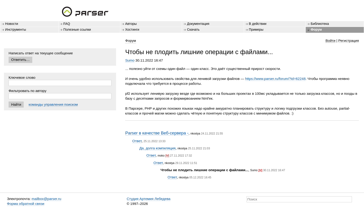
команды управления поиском (53, 104)
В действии (257, 24)
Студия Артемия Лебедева (148, 199)
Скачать (193, 29)
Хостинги (132, 29)
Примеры (256, 29)
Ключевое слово (22, 77)
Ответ (137, 141)
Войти (330, 41)
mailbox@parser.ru (46, 199)
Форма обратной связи (25, 204)
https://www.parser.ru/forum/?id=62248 (275, 79)
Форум (316, 29)
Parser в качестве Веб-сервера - (156, 133)
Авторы (131, 24)
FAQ (66, 24)
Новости (11, 24)
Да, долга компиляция (157, 148)
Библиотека (320, 24)
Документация (198, 24)
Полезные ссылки (77, 29)
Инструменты (15, 29)
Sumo (129, 60)
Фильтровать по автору (27, 91)
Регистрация (348, 41)
